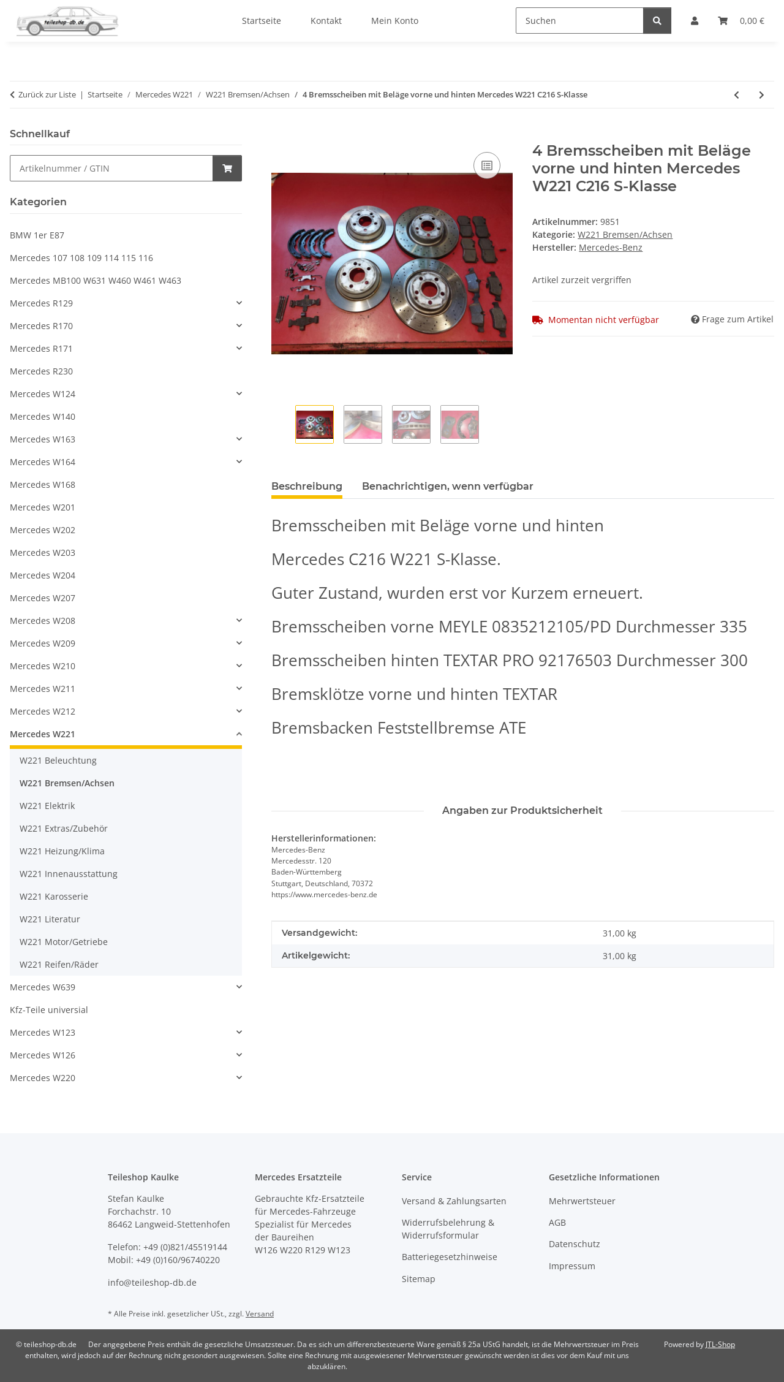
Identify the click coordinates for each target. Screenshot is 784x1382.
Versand (260, 1313)
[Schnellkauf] (111, 168)
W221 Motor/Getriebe (64, 941)
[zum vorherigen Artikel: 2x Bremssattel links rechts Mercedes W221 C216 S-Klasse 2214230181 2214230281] (736, 95)
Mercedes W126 (42, 1055)
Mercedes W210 (42, 666)
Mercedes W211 (42, 688)
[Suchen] (580, 20)
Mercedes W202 (42, 530)
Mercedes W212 (42, 711)
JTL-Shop (720, 1344)
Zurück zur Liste (47, 94)
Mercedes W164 (42, 462)
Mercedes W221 (42, 734)
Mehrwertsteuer (582, 1201)
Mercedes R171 (41, 348)
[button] (126, 303)
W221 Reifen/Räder (59, 964)
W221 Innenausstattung (69, 873)
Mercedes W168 (42, 484)
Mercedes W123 (42, 1032)
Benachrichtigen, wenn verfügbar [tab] (447, 486)
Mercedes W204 (42, 575)
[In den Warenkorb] (281, 135)
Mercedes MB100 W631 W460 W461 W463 (95, 280)
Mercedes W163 (42, 439)
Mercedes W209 (42, 643)
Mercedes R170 (41, 326)
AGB (557, 1222)
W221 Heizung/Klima (62, 851)
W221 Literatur (50, 919)
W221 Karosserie (54, 896)
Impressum (572, 1266)
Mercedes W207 (42, 598)
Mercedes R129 (41, 303)
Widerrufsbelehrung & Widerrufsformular (448, 1229)
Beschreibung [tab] (306, 486)
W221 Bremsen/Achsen (625, 234)
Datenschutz (574, 1244)
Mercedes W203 (42, 552)
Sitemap (418, 1279)
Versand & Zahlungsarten (454, 1201)
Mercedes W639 (42, 987)
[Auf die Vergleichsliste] (486, 165)
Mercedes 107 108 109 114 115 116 (81, 258)
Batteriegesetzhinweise (449, 1256)
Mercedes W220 (42, 1078)
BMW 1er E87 (37, 235)
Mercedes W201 (42, 507)
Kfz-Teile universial (49, 1010)
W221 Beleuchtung (58, 760)
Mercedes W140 (42, 416)
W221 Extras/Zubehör (64, 828)
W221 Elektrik (47, 805)
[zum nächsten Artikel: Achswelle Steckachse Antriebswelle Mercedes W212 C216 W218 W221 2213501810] (761, 95)
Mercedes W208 (42, 620)
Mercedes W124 (42, 394)
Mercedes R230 (41, 371)
